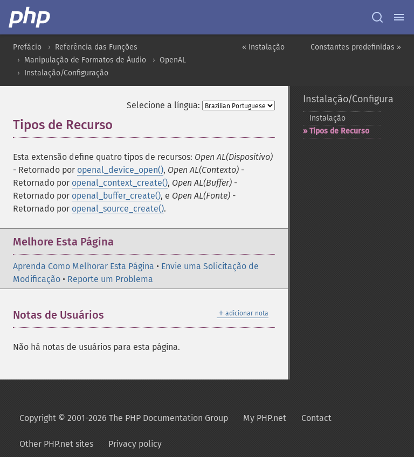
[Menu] (399, 17)
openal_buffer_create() (116, 196)
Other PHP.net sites (56, 444)
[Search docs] (377, 17)
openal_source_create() (118, 208)
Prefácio (27, 47)
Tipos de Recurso (339, 131)
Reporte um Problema (110, 279)
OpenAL (173, 60)
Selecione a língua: (163, 105)
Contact (316, 418)
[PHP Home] (30, 17)
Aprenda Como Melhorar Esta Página (83, 266)
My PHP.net (264, 418)
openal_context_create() (120, 183)
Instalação (327, 118)
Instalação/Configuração (66, 73)
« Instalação (263, 47)
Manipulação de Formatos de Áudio (85, 60)
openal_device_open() (120, 170)
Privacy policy (135, 444)
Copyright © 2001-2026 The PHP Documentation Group (123, 418)
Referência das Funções (96, 47)
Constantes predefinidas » (355, 47)
